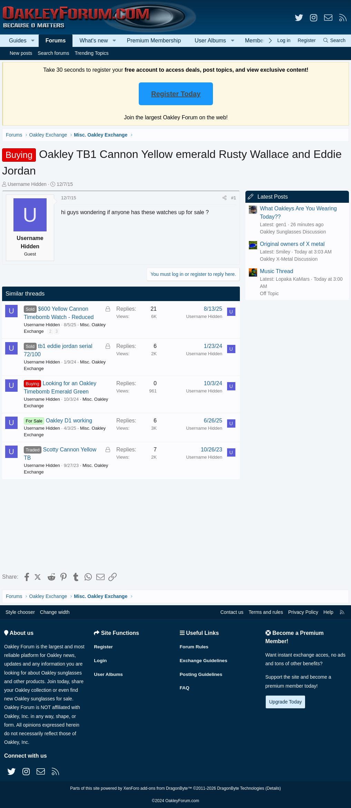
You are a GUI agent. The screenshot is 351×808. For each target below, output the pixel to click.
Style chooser (20, 612)
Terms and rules (265, 612)
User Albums (210, 40)
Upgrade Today (285, 702)
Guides (18, 40)
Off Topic (268, 293)
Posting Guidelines (202, 673)
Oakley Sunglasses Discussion (291, 232)
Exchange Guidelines (204, 659)
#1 (232, 197)
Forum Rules (194, 646)
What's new (93, 40)
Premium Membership (154, 40)
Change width (55, 612)
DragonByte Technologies (240, 788)
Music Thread (275, 271)
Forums (56, 40)
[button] (33, 40)
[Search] (334, 40)
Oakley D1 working (70, 420)
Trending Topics (91, 53)
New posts (21, 53)
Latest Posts (271, 197)
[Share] (223, 197)
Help (328, 612)
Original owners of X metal (291, 244)
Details (273, 788)
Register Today (176, 94)
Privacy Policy (303, 612)
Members (256, 40)
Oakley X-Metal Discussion (287, 259)
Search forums (53, 53)
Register (103, 646)
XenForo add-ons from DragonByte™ (157, 788)
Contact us (231, 612)
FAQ (185, 686)
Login (100, 659)
